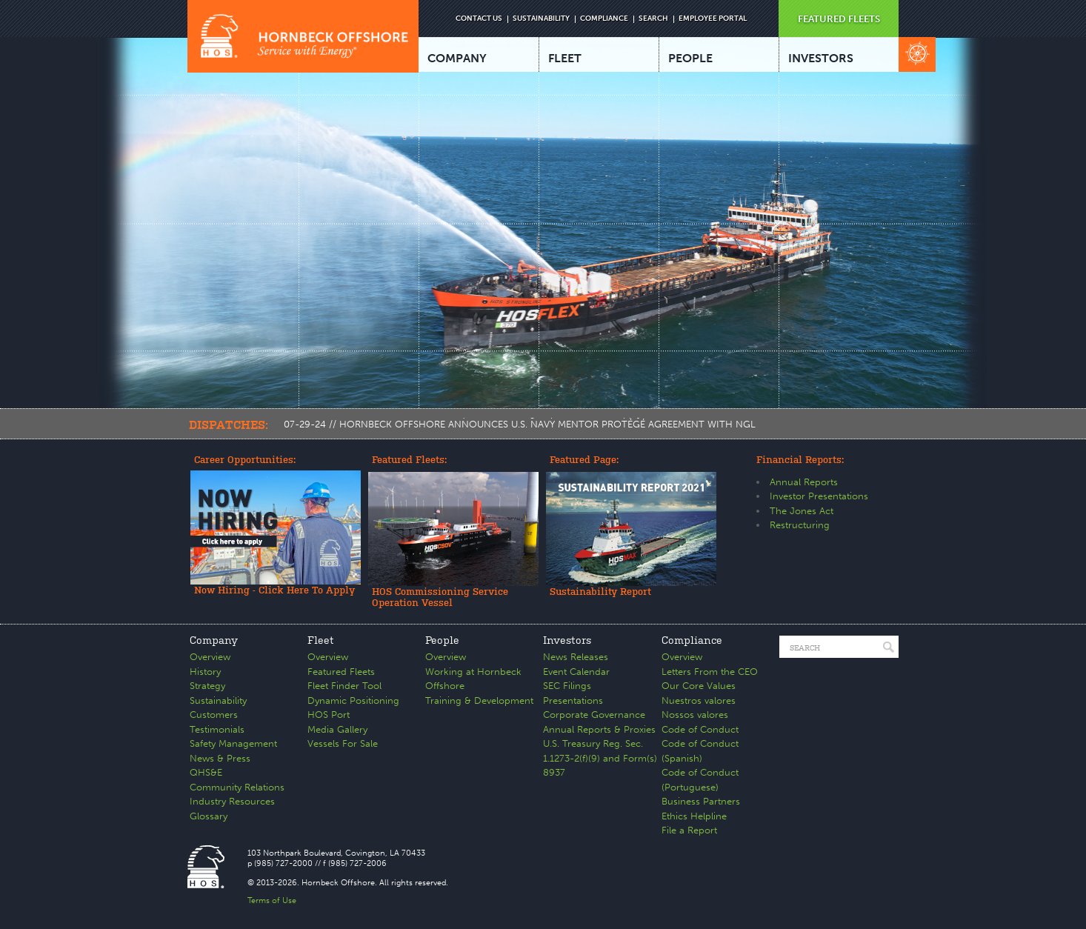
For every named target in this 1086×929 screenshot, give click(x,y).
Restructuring (800, 524)
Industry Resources (232, 801)
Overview (210, 656)
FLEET (565, 58)
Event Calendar (576, 671)
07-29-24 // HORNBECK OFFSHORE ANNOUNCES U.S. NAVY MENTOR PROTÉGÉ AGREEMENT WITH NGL (520, 424)
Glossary (208, 816)
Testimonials (217, 729)
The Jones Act (801, 510)
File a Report (689, 830)
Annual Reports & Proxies (599, 729)
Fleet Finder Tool (344, 685)
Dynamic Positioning (353, 700)
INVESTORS (820, 58)
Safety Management (233, 743)
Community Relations (237, 787)
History (205, 671)
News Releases (575, 656)
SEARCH (653, 18)
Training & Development (479, 700)
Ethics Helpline (694, 816)
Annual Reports (804, 481)
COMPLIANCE (604, 18)
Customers (214, 714)
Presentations (573, 700)
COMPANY (457, 58)
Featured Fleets (341, 671)
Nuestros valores (699, 700)
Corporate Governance (594, 714)
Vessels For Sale (342, 743)
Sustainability (218, 700)
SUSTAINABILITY (541, 18)
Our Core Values (699, 685)
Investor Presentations (819, 496)
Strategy (207, 685)
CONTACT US (479, 18)
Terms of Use (271, 900)
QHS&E (206, 772)
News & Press (220, 758)
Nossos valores (695, 714)
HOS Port (328, 714)
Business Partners (701, 801)
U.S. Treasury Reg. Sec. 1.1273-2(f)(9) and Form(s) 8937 (600, 758)
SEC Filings (567, 685)
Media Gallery (337, 729)
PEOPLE (690, 58)
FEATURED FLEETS (839, 18)
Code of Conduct (700, 729)
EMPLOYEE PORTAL (713, 18)
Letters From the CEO (710, 671)
